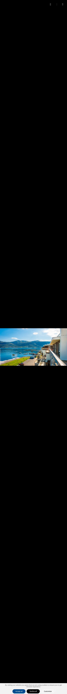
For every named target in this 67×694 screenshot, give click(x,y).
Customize (48, 691)
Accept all (18, 691)
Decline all (33, 691)
